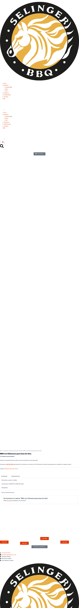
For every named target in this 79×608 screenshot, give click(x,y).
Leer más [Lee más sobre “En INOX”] (44, 539)
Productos (6, 93)
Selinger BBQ (8, 87)
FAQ (6, 91)
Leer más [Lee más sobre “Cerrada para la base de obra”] (4, 542)
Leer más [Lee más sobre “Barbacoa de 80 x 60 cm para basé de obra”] (24, 543)
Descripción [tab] (4, 476)
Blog (6, 89)
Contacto (6, 96)
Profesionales (7, 95)
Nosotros (6, 85)
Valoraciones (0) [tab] (16, 476)
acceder (9, 500)
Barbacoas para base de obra (16, 450)
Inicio (5, 83)
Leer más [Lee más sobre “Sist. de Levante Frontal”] (65, 542)
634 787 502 (10, 464)
